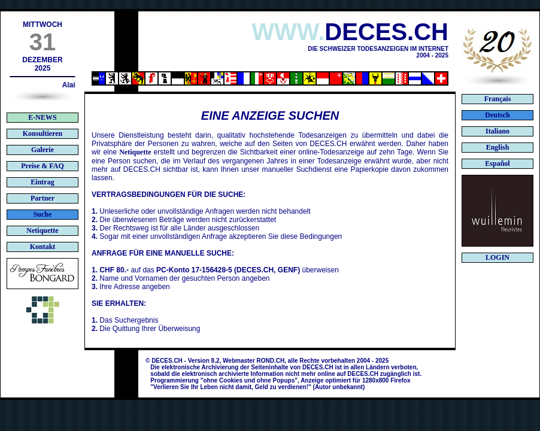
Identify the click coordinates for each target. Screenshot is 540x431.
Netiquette (135, 152)
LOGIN (497, 257)
